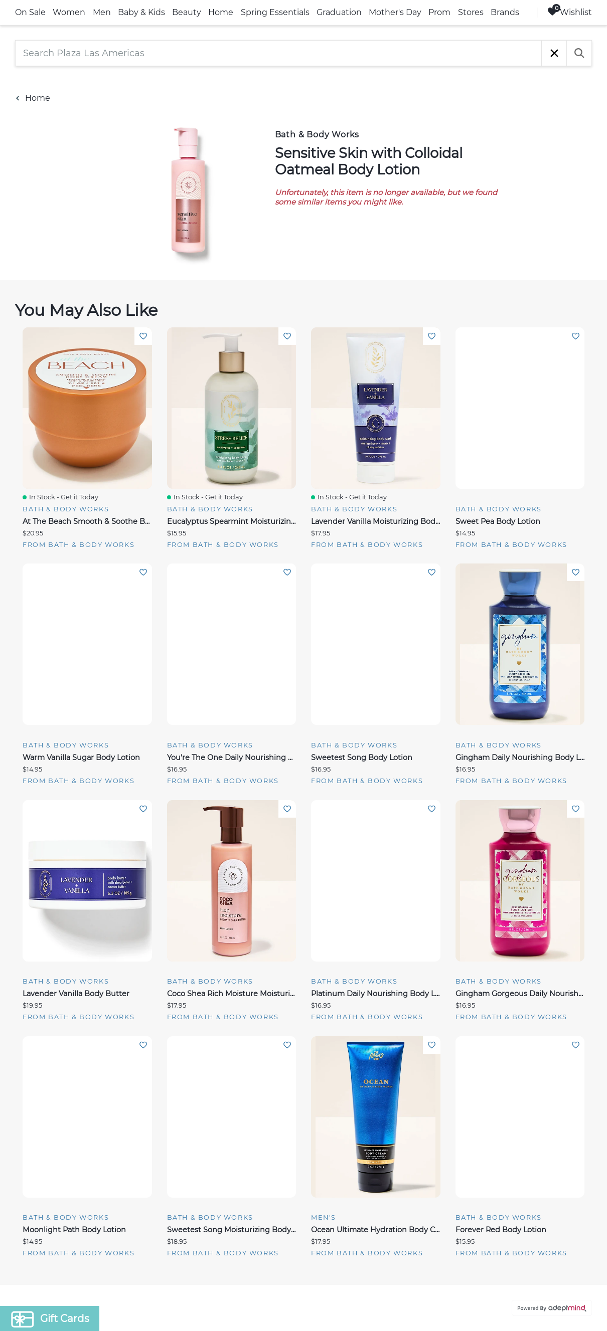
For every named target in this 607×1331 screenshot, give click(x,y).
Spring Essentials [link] (275, 12)
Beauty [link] (186, 12)
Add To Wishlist (143, 336)
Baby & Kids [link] (141, 12)
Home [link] (220, 12)
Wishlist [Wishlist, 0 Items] (569, 12)
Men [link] (102, 12)
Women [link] (69, 12)
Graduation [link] (339, 12)
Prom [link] (439, 12)
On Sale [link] (30, 12)
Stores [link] (471, 12)
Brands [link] (505, 12)
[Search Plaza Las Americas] (278, 53)
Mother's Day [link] (395, 12)
